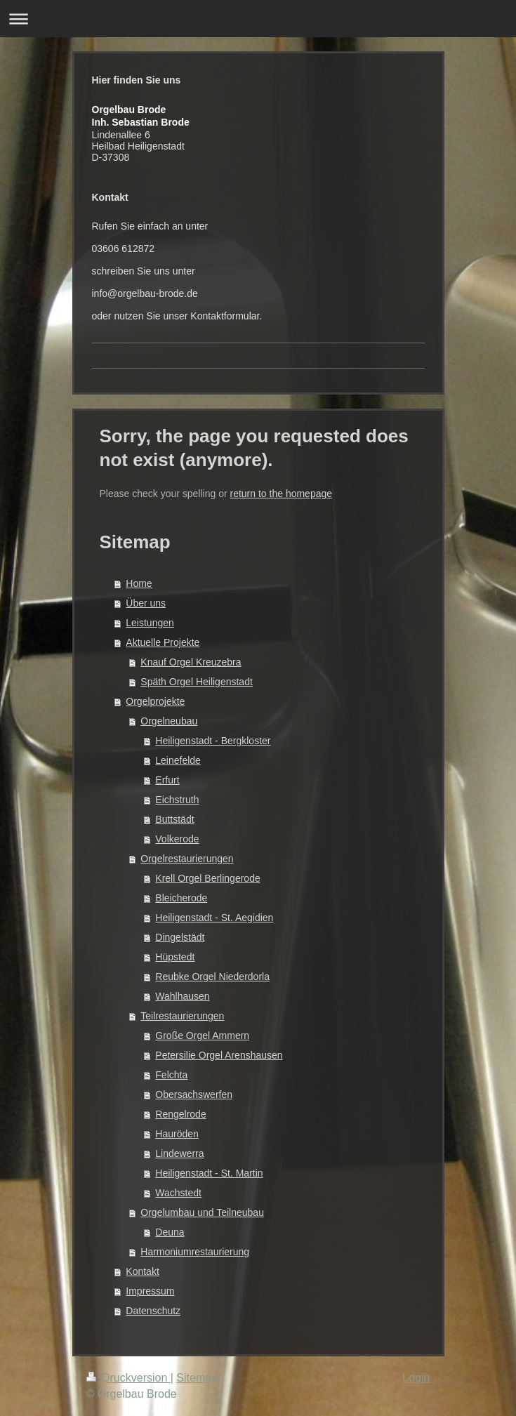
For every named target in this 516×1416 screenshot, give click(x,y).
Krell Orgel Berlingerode (207, 878)
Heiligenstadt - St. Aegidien (214, 917)
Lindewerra (179, 1153)
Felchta (171, 1074)
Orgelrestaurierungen (186, 858)
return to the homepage (281, 493)
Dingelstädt (179, 937)
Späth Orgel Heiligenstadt (196, 681)
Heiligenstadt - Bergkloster (212, 740)
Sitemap (197, 1378)
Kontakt (142, 1271)
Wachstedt (178, 1192)
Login (416, 1378)
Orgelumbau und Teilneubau (202, 1212)
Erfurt (167, 780)
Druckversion (128, 1378)
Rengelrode (180, 1114)
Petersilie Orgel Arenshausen (218, 1055)
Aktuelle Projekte (162, 642)
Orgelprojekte (155, 701)
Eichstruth (177, 799)
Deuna (169, 1232)
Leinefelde (178, 760)
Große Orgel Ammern (202, 1035)
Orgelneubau (168, 721)
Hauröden (177, 1133)
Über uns (146, 603)
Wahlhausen (182, 996)
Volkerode (177, 839)
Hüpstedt (174, 956)
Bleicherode (181, 898)
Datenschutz (153, 1310)
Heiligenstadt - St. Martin (209, 1173)
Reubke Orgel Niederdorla (212, 976)
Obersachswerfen (193, 1094)
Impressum (150, 1291)
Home (139, 583)
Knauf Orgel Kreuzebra (190, 662)
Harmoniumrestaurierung (194, 1251)
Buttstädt (174, 819)
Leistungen (150, 622)
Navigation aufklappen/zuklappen (258, 19)
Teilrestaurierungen (182, 1015)
